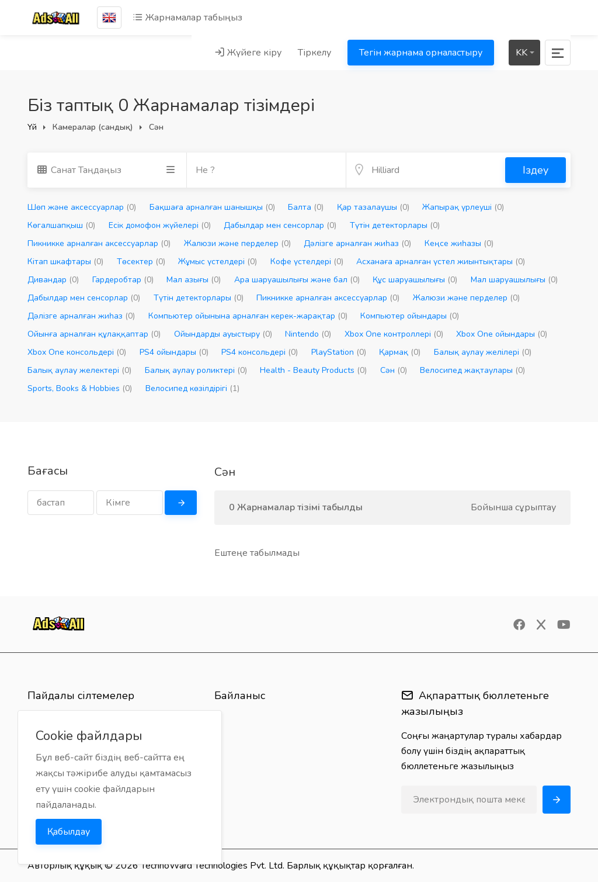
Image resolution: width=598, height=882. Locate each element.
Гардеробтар (123, 279)
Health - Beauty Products (313, 370)
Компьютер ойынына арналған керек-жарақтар (247, 315)
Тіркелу (314, 52)
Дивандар (53, 279)
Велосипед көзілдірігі (192, 388)
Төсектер (141, 261)
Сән (393, 370)
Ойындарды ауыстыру (223, 334)
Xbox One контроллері (394, 334)
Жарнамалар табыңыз (187, 17)
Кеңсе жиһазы (459, 243)
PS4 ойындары (174, 352)
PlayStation (338, 352)
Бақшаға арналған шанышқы (212, 207)
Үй (32, 127)
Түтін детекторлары (395, 225)
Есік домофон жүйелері (160, 225)
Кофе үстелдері (306, 261)
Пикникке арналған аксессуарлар (99, 243)
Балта (306, 207)
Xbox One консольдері (76, 352)
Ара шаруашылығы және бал (297, 279)
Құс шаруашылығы (415, 279)
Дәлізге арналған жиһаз (357, 243)
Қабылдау (68, 831)
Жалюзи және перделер (237, 243)
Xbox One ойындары (501, 334)
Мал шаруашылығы (514, 279)
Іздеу (535, 170)
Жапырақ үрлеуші (463, 207)
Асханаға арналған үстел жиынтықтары (440, 261)
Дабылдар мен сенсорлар (280, 225)
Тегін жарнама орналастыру (420, 52)
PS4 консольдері (259, 352)
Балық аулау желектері (79, 370)
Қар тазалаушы (373, 207)
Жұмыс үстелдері (217, 261)
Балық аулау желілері (482, 352)
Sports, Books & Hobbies (79, 388)
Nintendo (308, 334)
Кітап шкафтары (65, 261)
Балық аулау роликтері (196, 370)
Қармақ (399, 352)
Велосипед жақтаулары (472, 370)
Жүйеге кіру (247, 52)
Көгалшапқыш (61, 225)
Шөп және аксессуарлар (81, 207)
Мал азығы (193, 279)
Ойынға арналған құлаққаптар (94, 334)
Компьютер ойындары (409, 315)
